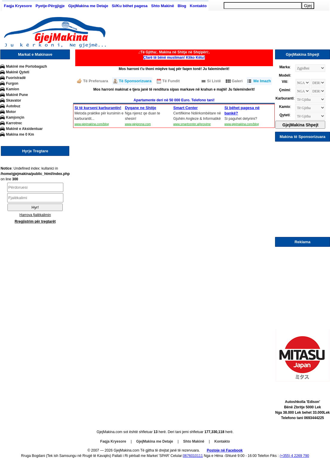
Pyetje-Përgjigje (50, 6)
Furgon (12, 83)
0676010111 (193, 456)
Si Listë (214, 81)
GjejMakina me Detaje (88, 6)
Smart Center (185, 108)
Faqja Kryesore (18, 6)
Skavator (13, 100)
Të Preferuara (95, 81)
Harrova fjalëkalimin (35, 215)
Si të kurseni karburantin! (97, 108)
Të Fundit (171, 81)
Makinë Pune (17, 95)
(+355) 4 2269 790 (294, 456)
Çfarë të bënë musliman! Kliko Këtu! (174, 57)
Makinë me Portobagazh (26, 66)
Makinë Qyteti (17, 72)
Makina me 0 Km (20, 134)
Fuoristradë (16, 78)
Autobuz (13, 106)
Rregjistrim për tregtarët (35, 221)
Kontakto (198, 6)
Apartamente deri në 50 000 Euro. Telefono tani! (173, 100)
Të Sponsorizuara (135, 81)
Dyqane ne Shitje (140, 108)
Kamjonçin (15, 117)
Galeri (237, 81)
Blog (182, 6)
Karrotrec (14, 123)
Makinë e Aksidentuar (24, 129)
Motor (11, 112)
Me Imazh (262, 81)
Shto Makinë (162, 6)
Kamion (12, 89)
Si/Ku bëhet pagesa (130, 6)
